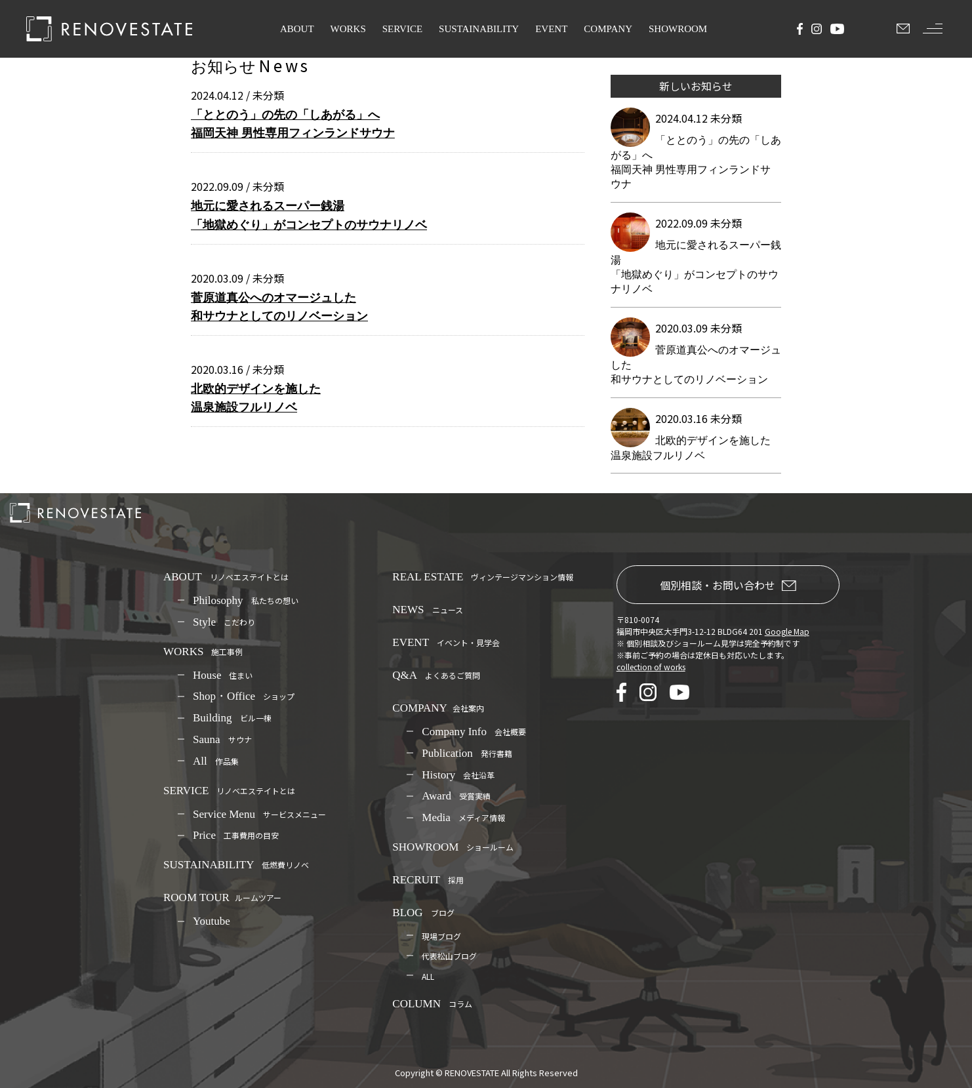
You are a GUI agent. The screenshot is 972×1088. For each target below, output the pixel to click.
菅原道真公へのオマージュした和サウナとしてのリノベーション (279, 307)
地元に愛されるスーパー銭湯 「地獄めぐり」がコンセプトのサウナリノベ (309, 215)
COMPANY (608, 29)
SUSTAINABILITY (479, 29)
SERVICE (402, 29)
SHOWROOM (678, 29)
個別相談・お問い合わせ (728, 585)
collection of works (651, 666)
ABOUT (297, 29)
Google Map (787, 631)
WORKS (348, 29)
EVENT (551, 29)
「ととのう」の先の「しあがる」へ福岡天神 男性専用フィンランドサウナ (293, 124)
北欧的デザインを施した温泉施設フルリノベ (256, 398)
